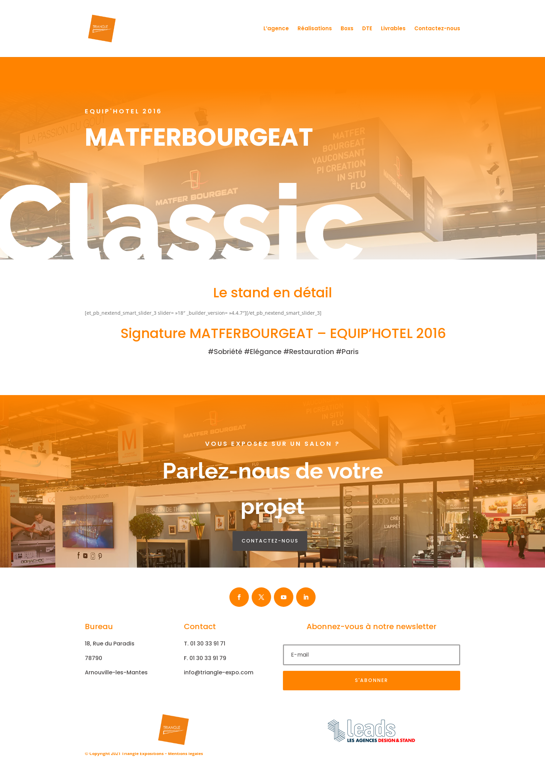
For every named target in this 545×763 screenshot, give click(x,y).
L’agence (276, 29)
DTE (367, 29)
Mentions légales (185, 753)
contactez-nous (270, 540)
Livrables (393, 29)
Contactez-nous (437, 29)
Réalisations (315, 29)
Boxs (347, 29)
